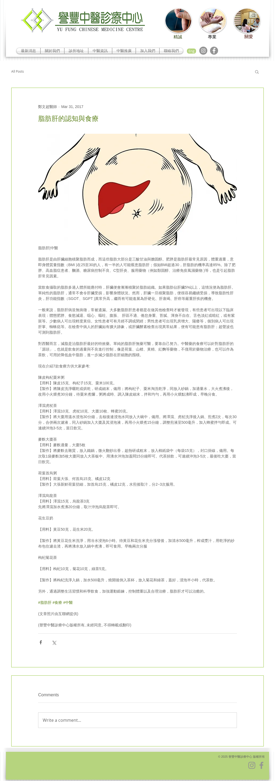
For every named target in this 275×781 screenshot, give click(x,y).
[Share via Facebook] (40, 642)
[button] (256, 71)
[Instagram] (203, 51)
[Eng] (191, 51)
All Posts (17, 71)
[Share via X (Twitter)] (53, 642)
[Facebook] (214, 51)
